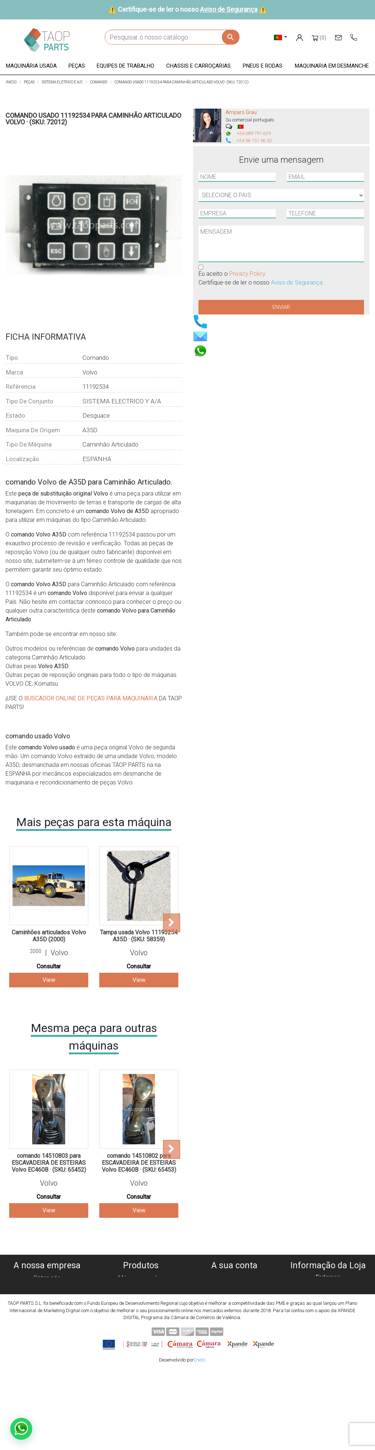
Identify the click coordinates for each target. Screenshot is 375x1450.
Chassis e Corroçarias (140, 1313)
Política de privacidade (47, 1295)
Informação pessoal (234, 1277)
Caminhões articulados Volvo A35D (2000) (49, 936)
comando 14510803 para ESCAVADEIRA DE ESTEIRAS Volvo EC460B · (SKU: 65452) (49, 1162)
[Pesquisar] (172, 37)
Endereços (234, 1304)
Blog (47, 1339)
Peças (141, 1295)
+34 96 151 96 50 (254, 140)
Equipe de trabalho (141, 1304)
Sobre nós (47, 1277)
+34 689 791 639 (254, 133)
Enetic (200, 1439)
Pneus (141, 1321)
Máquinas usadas (140, 1277)
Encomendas (235, 1286)
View (48, 979)
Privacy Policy (247, 273)
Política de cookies (47, 1286)
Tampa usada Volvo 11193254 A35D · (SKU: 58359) (139, 936)
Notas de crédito (234, 1295)
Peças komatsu (140, 1330)
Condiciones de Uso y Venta (47, 1313)
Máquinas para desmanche (140, 1286)
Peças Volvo (140, 1339)
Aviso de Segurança (228, 9)
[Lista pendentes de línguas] (281, 37)
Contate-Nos (46, 1330)
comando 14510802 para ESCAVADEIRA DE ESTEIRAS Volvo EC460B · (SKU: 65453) (139, 1162)
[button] (31, 66)
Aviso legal (47, 1304)
